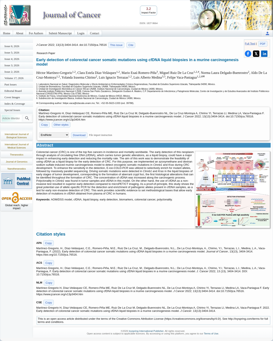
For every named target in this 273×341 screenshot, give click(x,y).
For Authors (36, 33)
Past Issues (10, 84)
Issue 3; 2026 (11, 65)
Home (6, 33)
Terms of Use (211, 333)
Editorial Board (13, 90)
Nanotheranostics (16, 168)
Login (80, 33)
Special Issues (12, 110)
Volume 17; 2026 (13, 78)
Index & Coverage (14, 103)
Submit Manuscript (60, 33)
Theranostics (16, 154)
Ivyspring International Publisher (146, 331)
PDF (263, 43)
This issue (116, 45)
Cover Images (12, 97)
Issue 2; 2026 (11, 71)
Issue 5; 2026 (11, 52)
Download (79, 135)
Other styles (61, 124)
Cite (130, 45)
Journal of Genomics (17, 161)
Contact (94, 33)
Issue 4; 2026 (11, 58)
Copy (44, 124)
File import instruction (100, 135)
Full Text (250, 43)
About (19, 33)
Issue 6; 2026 (11, 46)
